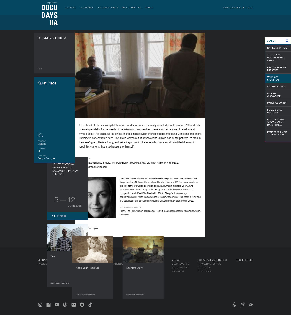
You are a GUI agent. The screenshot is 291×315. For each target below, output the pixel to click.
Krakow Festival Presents (276, 68)
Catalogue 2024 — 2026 (238, 7)
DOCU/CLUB (204, 267)
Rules (65, 264)
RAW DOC (97, 267)
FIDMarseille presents (274, 111)
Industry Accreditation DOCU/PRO (112, 264)
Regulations (148, 264)
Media (149, 7)
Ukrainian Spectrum (273, 78)
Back (40, 69)
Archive (145, 290)
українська (52, 2)
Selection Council (151, 267)
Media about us (180, 264)
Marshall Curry (276, 103)
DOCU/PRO (86, 7)
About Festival (132, 7)
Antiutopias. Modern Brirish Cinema (276, 58)
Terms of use (244, 260)
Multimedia (178, 271)
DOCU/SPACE (205, 271)
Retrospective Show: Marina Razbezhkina (276, 122)
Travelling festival (209, 264)
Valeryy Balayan (276, 86)
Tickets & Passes (72, 260)
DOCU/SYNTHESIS (107, 7)
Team (144, 271)
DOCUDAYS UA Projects (212, 260)
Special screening (278, 48)
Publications (45, 264)
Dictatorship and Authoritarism (277, 133)
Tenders (146, 282)
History (145, 286)
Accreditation (180, 267)
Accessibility (148, 279)
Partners (146, 275)
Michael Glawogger (274, 94)
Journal (70, 7)
